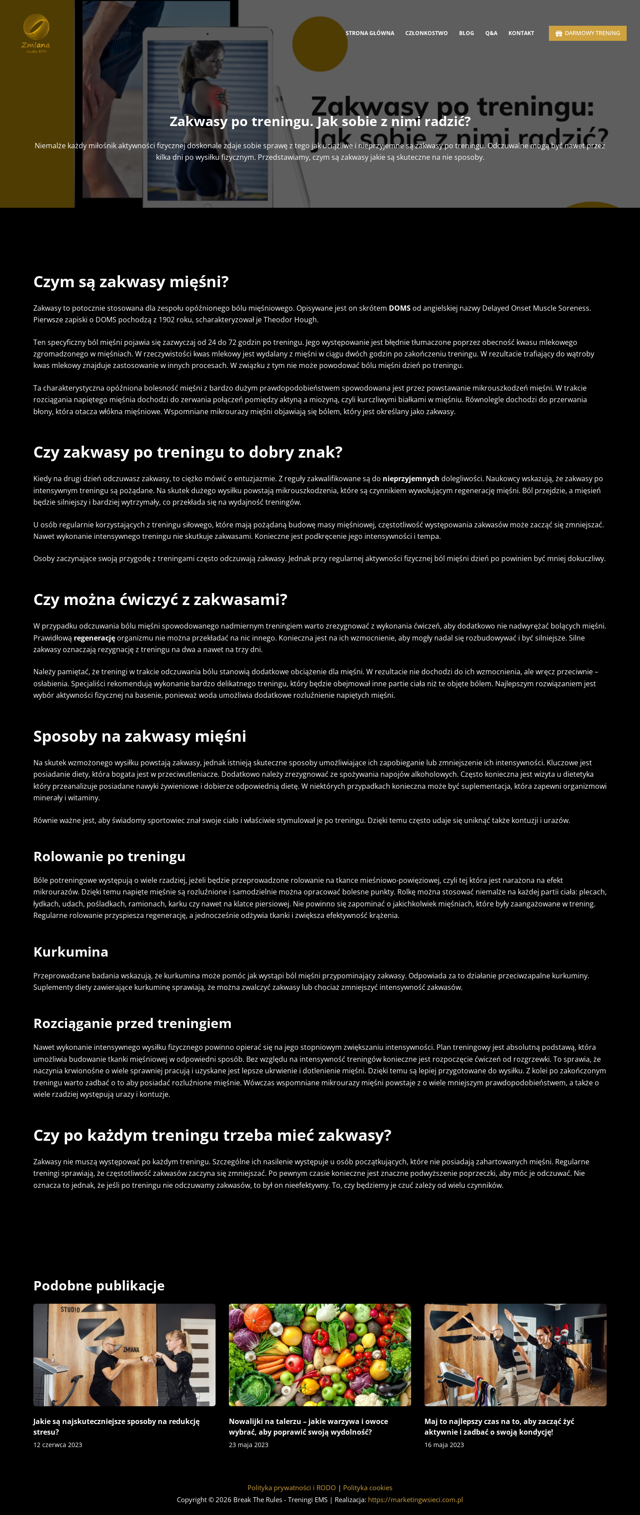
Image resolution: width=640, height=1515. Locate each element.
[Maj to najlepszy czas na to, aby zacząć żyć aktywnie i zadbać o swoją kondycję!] (515, 1355)
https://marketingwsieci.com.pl (415, 1499)
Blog (466, 33)
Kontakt (521, 33)
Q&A (491, 33)
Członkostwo (426, 33)
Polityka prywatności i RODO (292, 1487)
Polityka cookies (367, 1487)
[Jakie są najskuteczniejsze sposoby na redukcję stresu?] (124, 1355)
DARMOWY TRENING (588, 33)
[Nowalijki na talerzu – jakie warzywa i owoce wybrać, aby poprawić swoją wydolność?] (320, 1355)
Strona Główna (370, 33)
